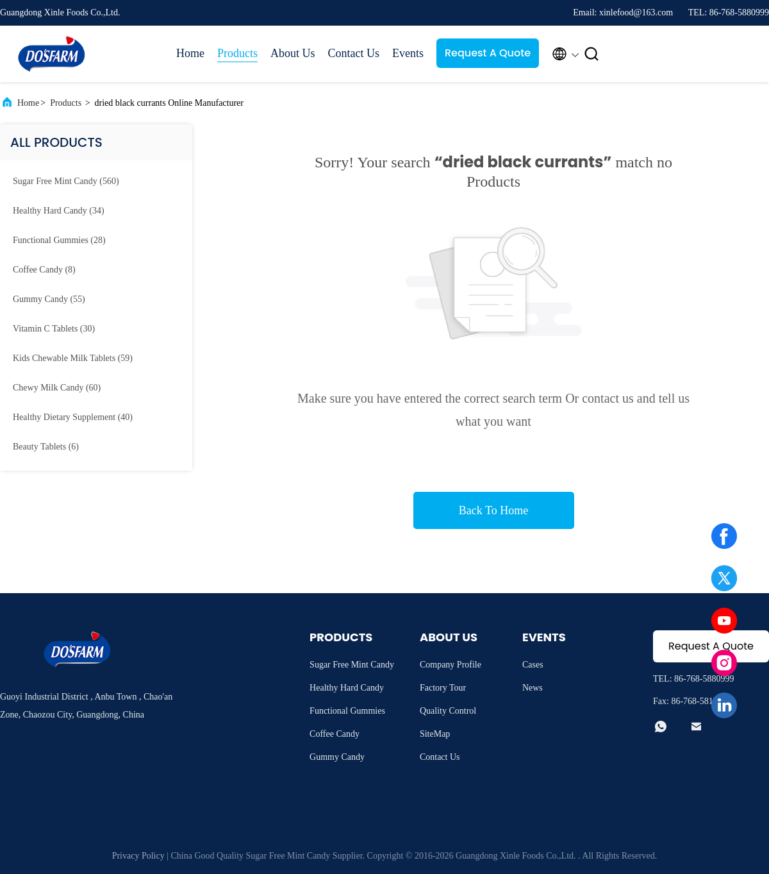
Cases (532, 664)
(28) (59, 240)
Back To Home (493, 510)
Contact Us (354, 53)
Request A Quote (488, 53)
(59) (73, 358)
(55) (49, 299)
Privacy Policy (138, 856)
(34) (58, 210)
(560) (66, 181)
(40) (73, 417)
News (532, 688)
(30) (54, 328)
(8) (44, 269)
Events (408, 53)
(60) (57, 387)
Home (190, 53)
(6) (46, 446)
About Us (292, 53)
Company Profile (450, 664)
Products (237, 53)
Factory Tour (443, 688)
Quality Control (448, 711)
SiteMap (435, 734)
